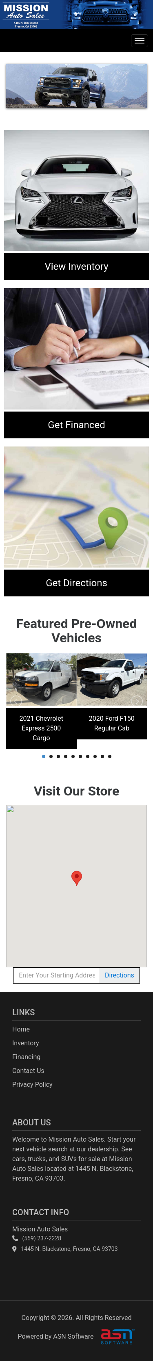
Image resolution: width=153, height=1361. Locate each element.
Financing (26, 1057)
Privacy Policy (32, 1084)
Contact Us (28, 1071)
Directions (119, 975)
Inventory (25, 1043)
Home (21, 1029)
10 (109, 756)
